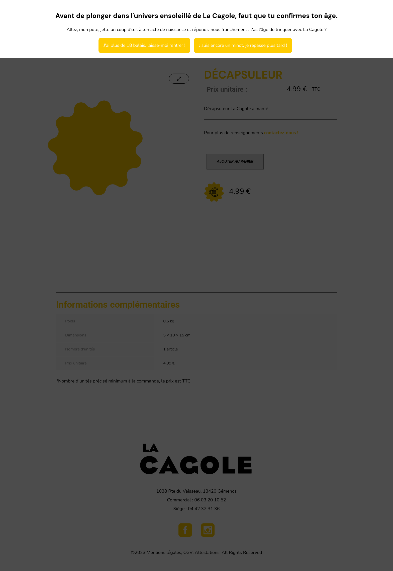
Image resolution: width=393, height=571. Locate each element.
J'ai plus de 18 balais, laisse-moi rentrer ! (144, 45)
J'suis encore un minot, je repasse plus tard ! (243, 45)
